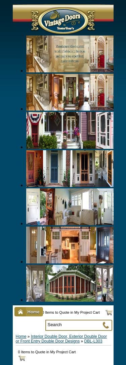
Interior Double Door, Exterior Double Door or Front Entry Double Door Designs (61, 339)
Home (21, 336)
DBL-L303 (93, 341)
